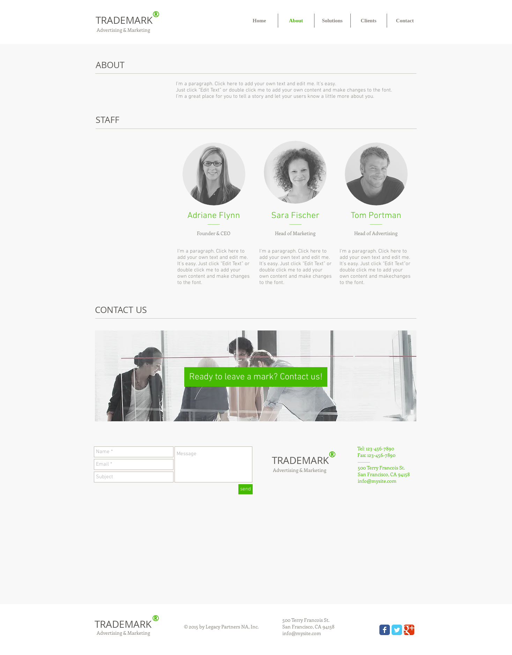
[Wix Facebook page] (384, 630)
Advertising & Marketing (123, 30)
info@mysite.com (377, 481)
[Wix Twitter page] (397, 630)
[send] (245, 489)
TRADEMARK (124, 20)
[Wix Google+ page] (409, 630)
